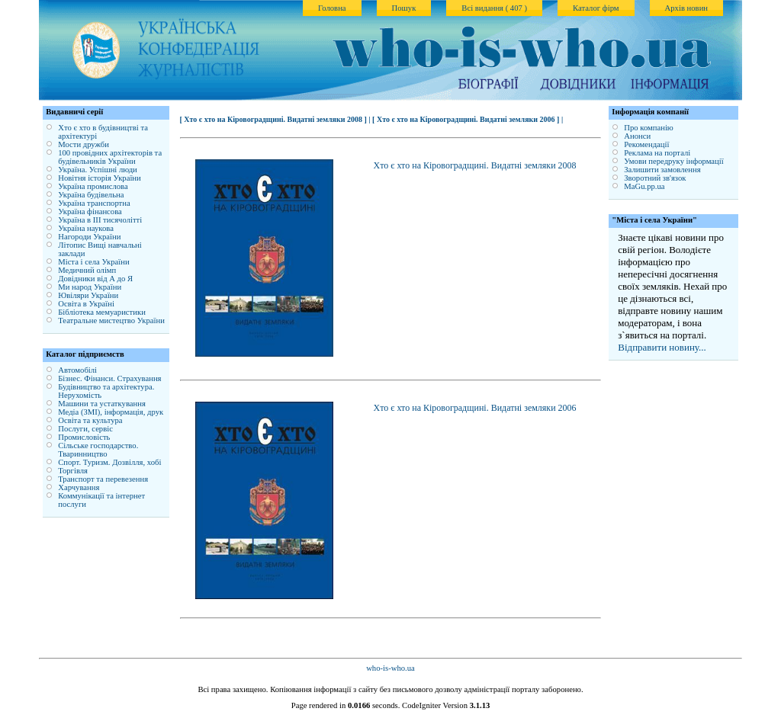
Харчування (78, 487)
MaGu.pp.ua (644, 186)
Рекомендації (646, 144)
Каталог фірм (596, 8)
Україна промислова (93, 186)
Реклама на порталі (657, 153)
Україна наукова (86, 228)
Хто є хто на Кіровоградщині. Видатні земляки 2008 (475, 165)
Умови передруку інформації (673, 161)
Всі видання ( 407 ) (494, 8)
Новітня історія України (99, 178)
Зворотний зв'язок (655, 178)
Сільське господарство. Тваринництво (98, 449)
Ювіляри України (88, 295)
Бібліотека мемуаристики (102, 312)
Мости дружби (83, 144)
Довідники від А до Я (95, 278)
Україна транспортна (94, 203)
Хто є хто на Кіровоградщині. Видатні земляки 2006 (475, 407)
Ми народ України (89, 287)
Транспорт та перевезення (103, 479)
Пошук (404, 8)
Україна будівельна (91, 195)
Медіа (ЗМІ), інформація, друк (110, 412)
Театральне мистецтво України (111, 320)
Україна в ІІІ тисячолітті (100, 220)
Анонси (637, 136)
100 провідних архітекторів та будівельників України (110, 157)
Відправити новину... (662, 347)
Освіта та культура (90, 420)
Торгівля (73, 470)
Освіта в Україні (86, 304)
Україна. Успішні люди (97, 169)
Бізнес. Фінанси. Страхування (109, 378)
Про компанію (648, 127)
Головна (332, 8)
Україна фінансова (90, 211)
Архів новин (686, 8)
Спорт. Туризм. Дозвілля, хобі (109, 462)
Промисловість (84, 437)
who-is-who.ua (390, 668)
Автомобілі (77, 370)
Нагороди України (89, 236)
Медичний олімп (87, 270)
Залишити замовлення (662, 169)
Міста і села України (93, 262)
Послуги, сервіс (85, 429)
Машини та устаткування (102, 403)
